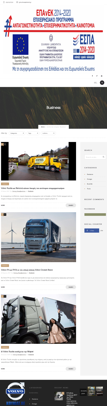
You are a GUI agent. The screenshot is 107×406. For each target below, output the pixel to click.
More (3, 205)
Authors (45, 133)
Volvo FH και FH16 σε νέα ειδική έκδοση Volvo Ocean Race (27, 269)
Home (43, 127)
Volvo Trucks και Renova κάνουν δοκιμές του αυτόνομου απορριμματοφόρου (32, 188)
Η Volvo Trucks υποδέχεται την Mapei (17, 351)
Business (90, 174)
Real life (90, 184)
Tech (88, 189)
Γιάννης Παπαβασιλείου (18, 191)
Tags (29, 133)
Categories (13, 133)
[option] (38, 319)
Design (89, 179)
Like (101, 230)
